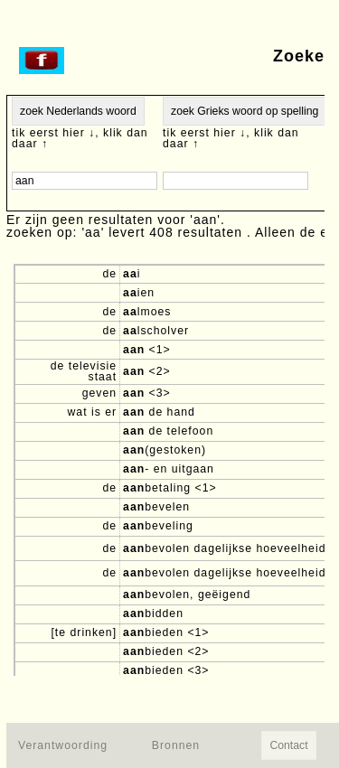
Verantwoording (63, 745)
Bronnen (176, 745)
